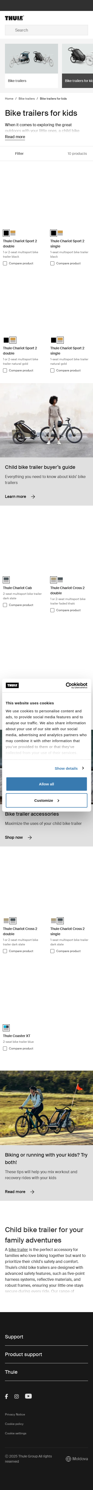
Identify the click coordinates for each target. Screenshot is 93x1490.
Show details (66, 768)
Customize (46, 800)
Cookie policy (14, 1424)
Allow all (46, 784)
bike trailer (18, 1249)
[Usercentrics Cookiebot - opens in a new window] (66, 685)
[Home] (19, 17)
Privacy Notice (15, 1414)
